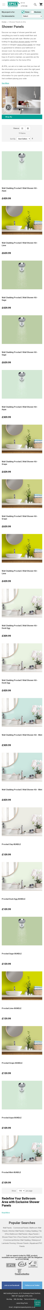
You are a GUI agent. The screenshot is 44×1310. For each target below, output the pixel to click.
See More (5, 83)
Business (36, 12)
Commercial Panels (20, 1228)
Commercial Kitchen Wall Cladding (17, 1240)
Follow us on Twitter (32, 1285)
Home (25, 12)
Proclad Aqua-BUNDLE (11, 1118)
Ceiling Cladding (31, 1231)
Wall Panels (7, 1228)
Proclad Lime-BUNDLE (11, 1008)
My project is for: (8, 12)
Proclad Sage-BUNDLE (12, 954)
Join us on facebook (11, 1285)
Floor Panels (23, 1237)
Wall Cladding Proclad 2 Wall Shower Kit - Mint (22, 735)
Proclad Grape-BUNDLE (12, 1063)
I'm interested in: (8, 16)
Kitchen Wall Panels (16, 1231)
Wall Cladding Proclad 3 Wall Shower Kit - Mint (22, 790)
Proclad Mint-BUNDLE (11, 1172)
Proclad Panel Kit (35, 1237)
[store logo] (13, 4)
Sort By (12, 139)
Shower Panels (23, 1243)
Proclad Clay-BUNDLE (11, 844)
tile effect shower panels (20, 42)
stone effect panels (25, 45)
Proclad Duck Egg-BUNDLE (13, 899)
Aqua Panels (33, 1234)
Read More (6, 1213)
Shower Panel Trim (9, 1237)
